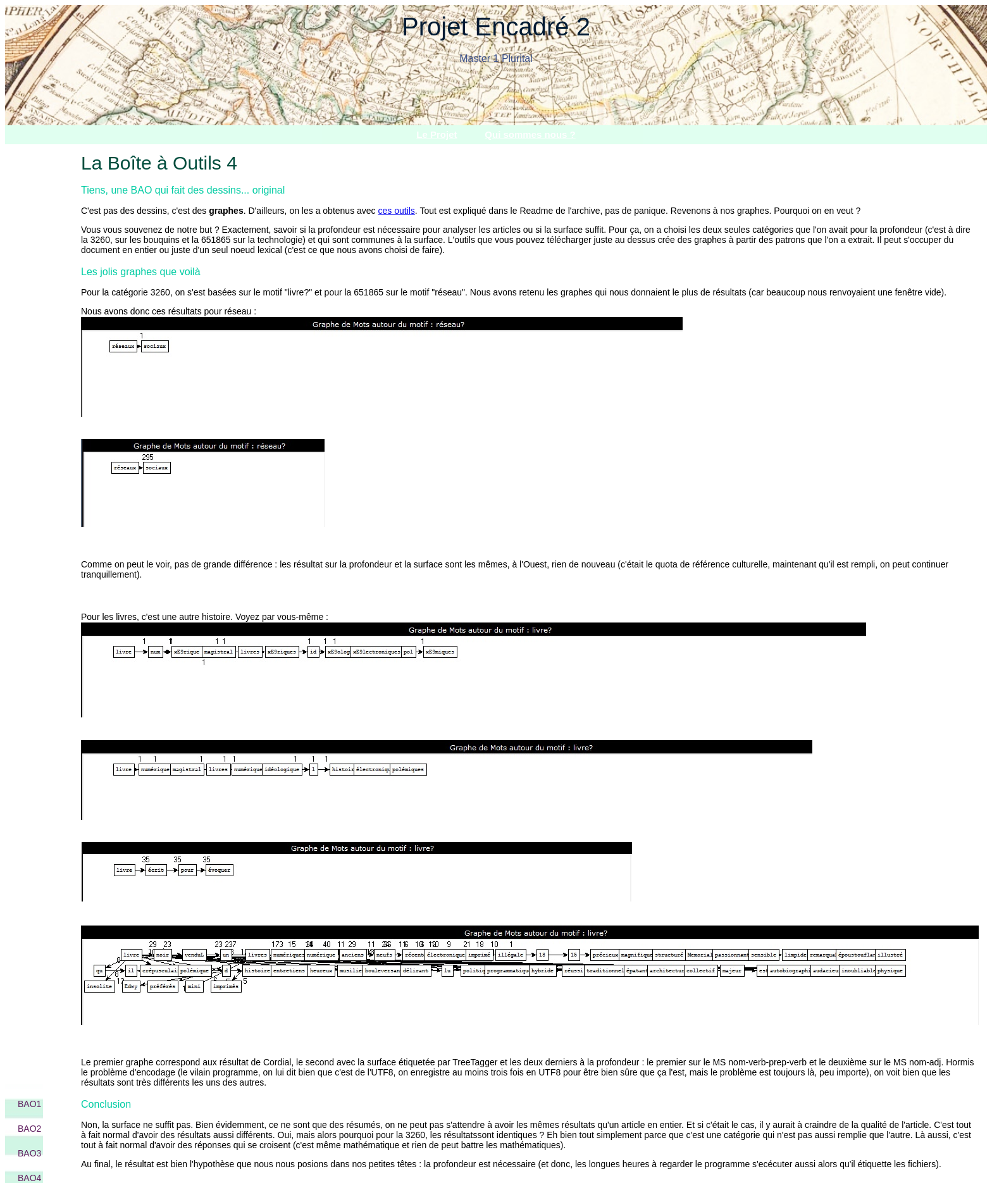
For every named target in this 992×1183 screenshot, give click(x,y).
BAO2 (29, 1129)
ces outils (396, 211)
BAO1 (29, 1104)
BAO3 (29, 1153)
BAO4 (29, 1178)
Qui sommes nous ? (530, 134)
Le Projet (436, 134)
